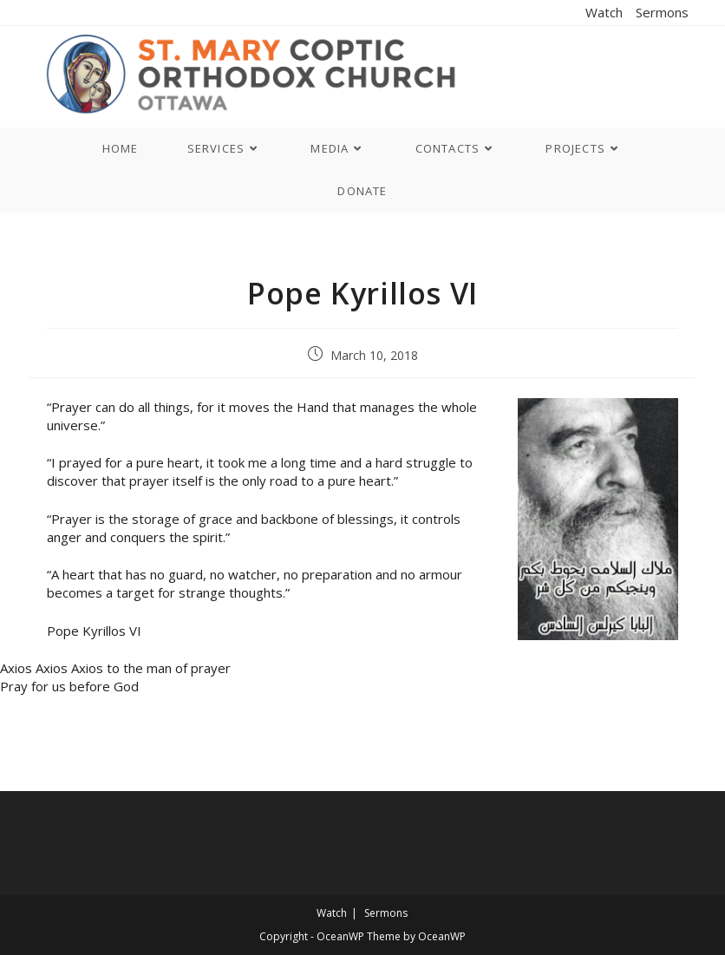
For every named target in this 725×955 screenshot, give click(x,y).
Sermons (662, 12)
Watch (604, 12)
